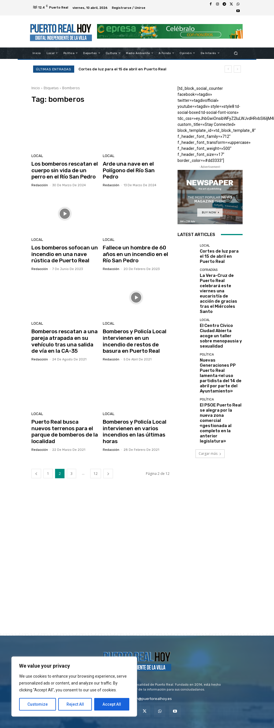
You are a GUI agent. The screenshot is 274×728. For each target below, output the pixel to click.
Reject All (75, 704)
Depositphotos (175, 724)
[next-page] (108, 464)
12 (96, 463)
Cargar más (210, 380)
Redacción (39, 183)
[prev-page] (36, 464)
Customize (37, 704)
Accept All (111, 704)
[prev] (228, 69)
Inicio (35, 88)
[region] (74, 686)
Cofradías (208, 269)
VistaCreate (225, 724)
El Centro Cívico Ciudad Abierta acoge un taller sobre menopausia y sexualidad (218, 307)
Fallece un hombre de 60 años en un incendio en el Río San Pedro (135, 251)
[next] (237, 69)
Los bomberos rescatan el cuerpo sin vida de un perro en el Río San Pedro (62, 169)
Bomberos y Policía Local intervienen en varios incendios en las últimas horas (132, 423)
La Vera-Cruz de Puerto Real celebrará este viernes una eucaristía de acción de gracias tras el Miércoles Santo (220, 281)
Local (36, 156)
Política (207, 321)
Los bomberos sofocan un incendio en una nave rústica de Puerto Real (64, 251)
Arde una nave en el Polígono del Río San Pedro (136, 166)
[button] (235, 53)
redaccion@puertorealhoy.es (146, 689)
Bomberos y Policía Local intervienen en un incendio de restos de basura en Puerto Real (133, 336)
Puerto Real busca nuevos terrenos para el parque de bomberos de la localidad (62, 420)
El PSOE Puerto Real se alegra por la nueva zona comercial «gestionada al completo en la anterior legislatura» (220, 361)
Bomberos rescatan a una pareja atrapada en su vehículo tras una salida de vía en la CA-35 (62, 336)
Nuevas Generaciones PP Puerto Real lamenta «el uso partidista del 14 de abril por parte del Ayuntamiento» (220, 333)
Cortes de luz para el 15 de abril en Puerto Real (122, 69)
